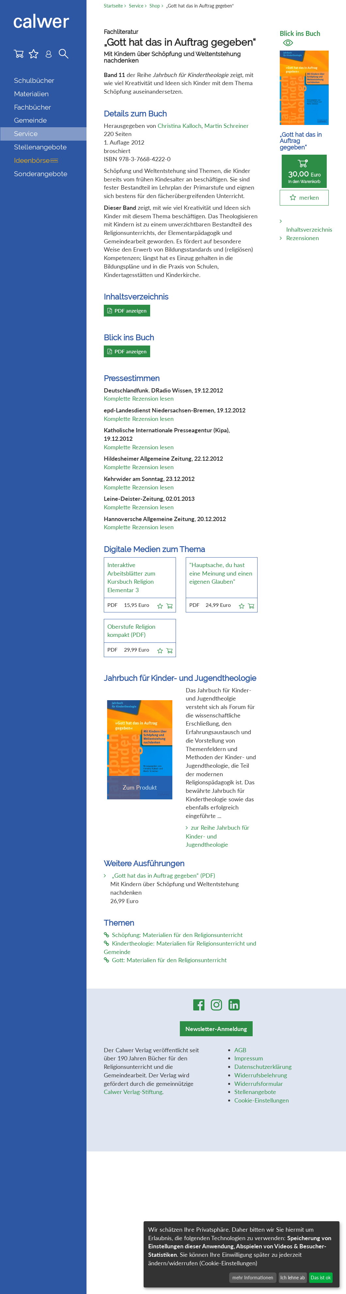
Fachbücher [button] (32, 107)
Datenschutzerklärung (262, 1066)
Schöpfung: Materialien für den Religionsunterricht (173, 934)
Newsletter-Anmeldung (216, 1028)
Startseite (113, 5)
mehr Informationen (252, 1277)
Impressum (248, 1058)
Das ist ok (321, 1277)
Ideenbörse (36, 160)
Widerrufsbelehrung (260, 1075)
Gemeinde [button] (30, 120)
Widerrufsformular (258, 1083)
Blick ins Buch (300, 37)
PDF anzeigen (127, 310)
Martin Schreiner (226, 125)
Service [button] (26, 134)
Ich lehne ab (292, 1277)
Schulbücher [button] (34, 80)
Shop (154, 5)
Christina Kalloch (179, 125)
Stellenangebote (40, 147)
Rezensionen (302, 237)
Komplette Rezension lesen (139, 398)
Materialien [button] (31, 94)
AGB (240, 1050)
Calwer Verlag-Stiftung (133, 1091)
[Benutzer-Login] (49, 55)
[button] (160, 605)
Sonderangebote (40, 174)
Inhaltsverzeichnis (309, 229)
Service (136, 5)
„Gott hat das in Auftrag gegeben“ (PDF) (162, 875)
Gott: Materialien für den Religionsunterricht (165, 959)
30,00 (304, 172)
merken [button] (309, 197)
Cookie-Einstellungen (261, 1100)
